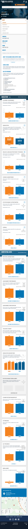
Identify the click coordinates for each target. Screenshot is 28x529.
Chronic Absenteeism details (14, 197)
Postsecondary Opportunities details (14, 223)
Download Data (19, 516)
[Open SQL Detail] (26, 524)
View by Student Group (22, 252)
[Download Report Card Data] (10, 97)
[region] (14, 506)
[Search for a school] (13, 7)
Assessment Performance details (14, 301)
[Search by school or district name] (24, 2)
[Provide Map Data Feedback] (25, 514)
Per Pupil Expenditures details (13, 276)
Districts (11, 516)
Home (2, 9)
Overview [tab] (4, 22)
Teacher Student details (13, 348)
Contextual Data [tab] (5, 26)
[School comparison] (26, 2)
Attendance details (14, 439)
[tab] (14, 29)
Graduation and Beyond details (13, 374)
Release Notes (15, 524)
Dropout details (14, 416)
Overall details (14, 248)
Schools (7, 516)
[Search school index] (26, 7)
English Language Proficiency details (13, 172)
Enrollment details (14, 486)
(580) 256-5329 (5, 47)
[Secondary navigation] (14, 20)
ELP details (14, 463)
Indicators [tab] (4, 24)
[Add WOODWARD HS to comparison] (26, 17)
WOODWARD (5, 9)
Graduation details (13, 147)
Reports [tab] (4, 30)
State (15, 516)
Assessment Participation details (14, 324)
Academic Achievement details (13, 121)
